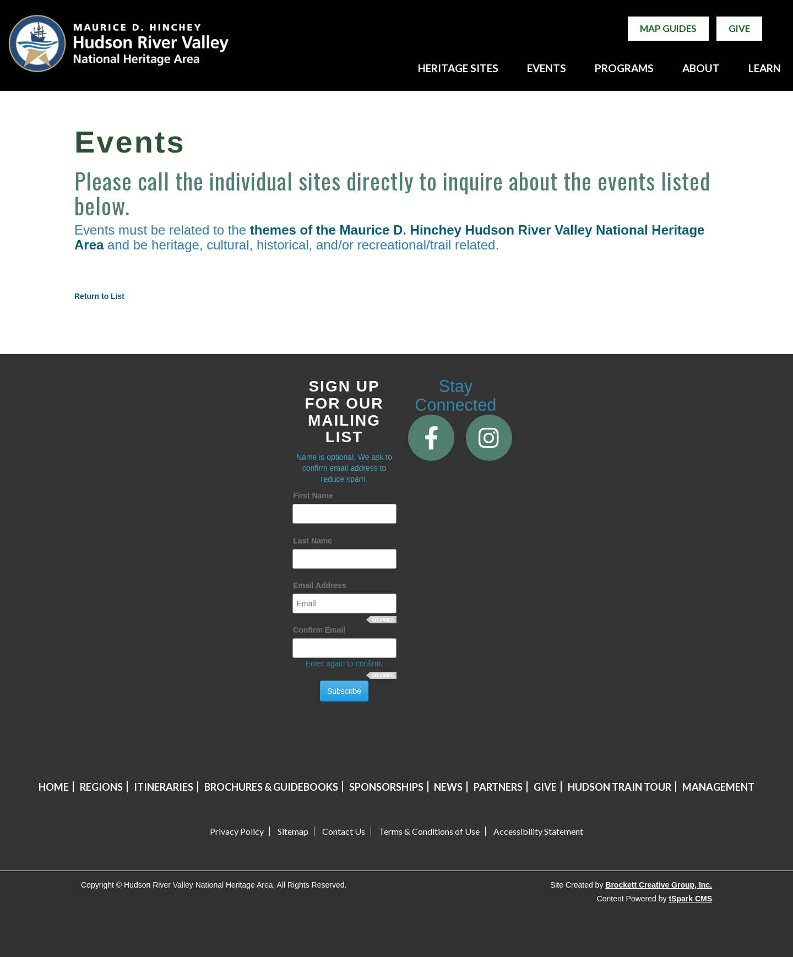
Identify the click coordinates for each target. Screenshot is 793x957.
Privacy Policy (237, 831)
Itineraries (163, 786)
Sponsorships (386, 786)
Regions (101, 786)
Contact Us (343, 831)
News (448, 786)
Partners (498, 786)
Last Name (312, 540)
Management (718, 786)
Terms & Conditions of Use (429, 831)
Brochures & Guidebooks (271, 786)
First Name (313, 495)
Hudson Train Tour (619, 786)
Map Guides (668, 28)
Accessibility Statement (538, 831)
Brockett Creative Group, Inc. (658, 884)
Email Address (319, 585)
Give (739, 28)
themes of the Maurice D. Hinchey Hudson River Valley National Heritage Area (389, 237)
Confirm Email (319, 630)
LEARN (764, 68)
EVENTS (546, 68)
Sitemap (293, 831)
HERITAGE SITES (458, 68)
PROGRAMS (624, 68)
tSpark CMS (690, 898)
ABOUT (701, 68)
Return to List (99, 296)
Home (54, 786)
